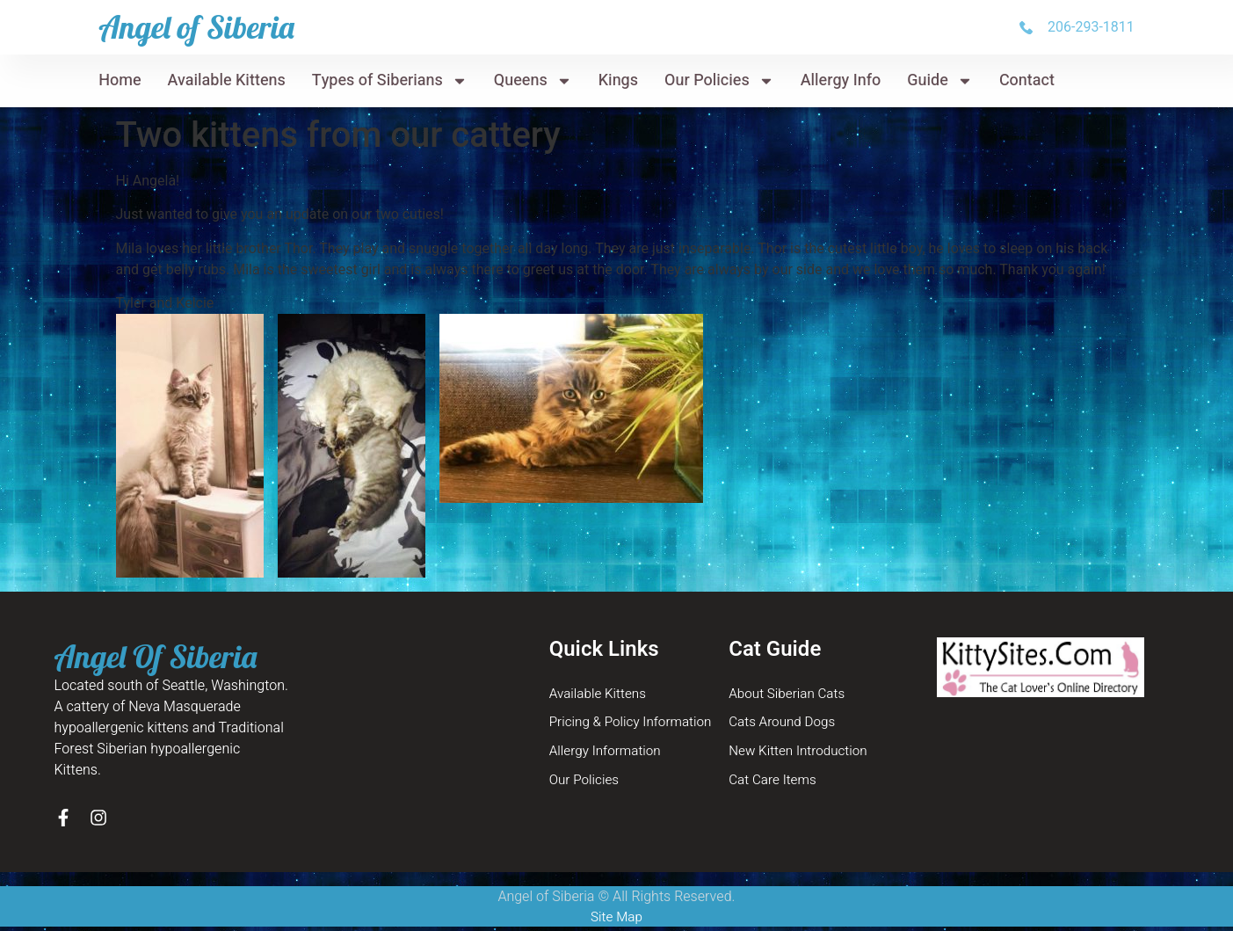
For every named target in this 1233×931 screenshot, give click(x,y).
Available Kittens (227, 80)
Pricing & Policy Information (635, 724)
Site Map (616, 920)
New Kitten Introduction (801, 754)
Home (119, 80)
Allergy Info (841, 80)
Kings (618, 80)
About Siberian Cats (790, 694)
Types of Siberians (390, 81)
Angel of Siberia (196, 27)
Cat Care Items (775, 784)
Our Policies (719, 81)
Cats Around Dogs (785, 724)
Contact (1027, 80)
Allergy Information (608, 754)
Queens (533, 81)
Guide (940, 81)
